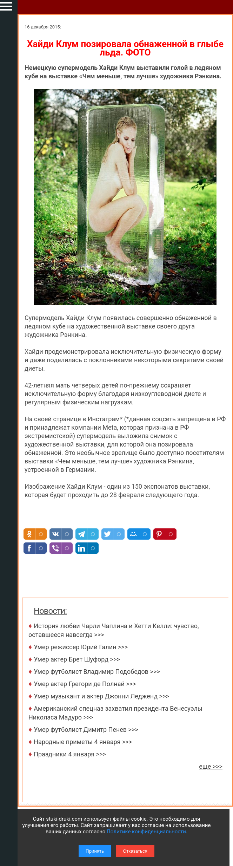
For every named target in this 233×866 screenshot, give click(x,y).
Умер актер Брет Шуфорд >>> (77, 659)
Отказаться (135, 851)
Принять (95, 851)
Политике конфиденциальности (146, 831)
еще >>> (210, 766)
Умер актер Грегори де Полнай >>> (85, 684)
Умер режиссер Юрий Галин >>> (81, 647)
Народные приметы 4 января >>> (83, 741)
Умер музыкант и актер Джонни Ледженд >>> (101, 696)
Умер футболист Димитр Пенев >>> (86, 729)
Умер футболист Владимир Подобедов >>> (97, 671)
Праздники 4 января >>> (70, 754)
